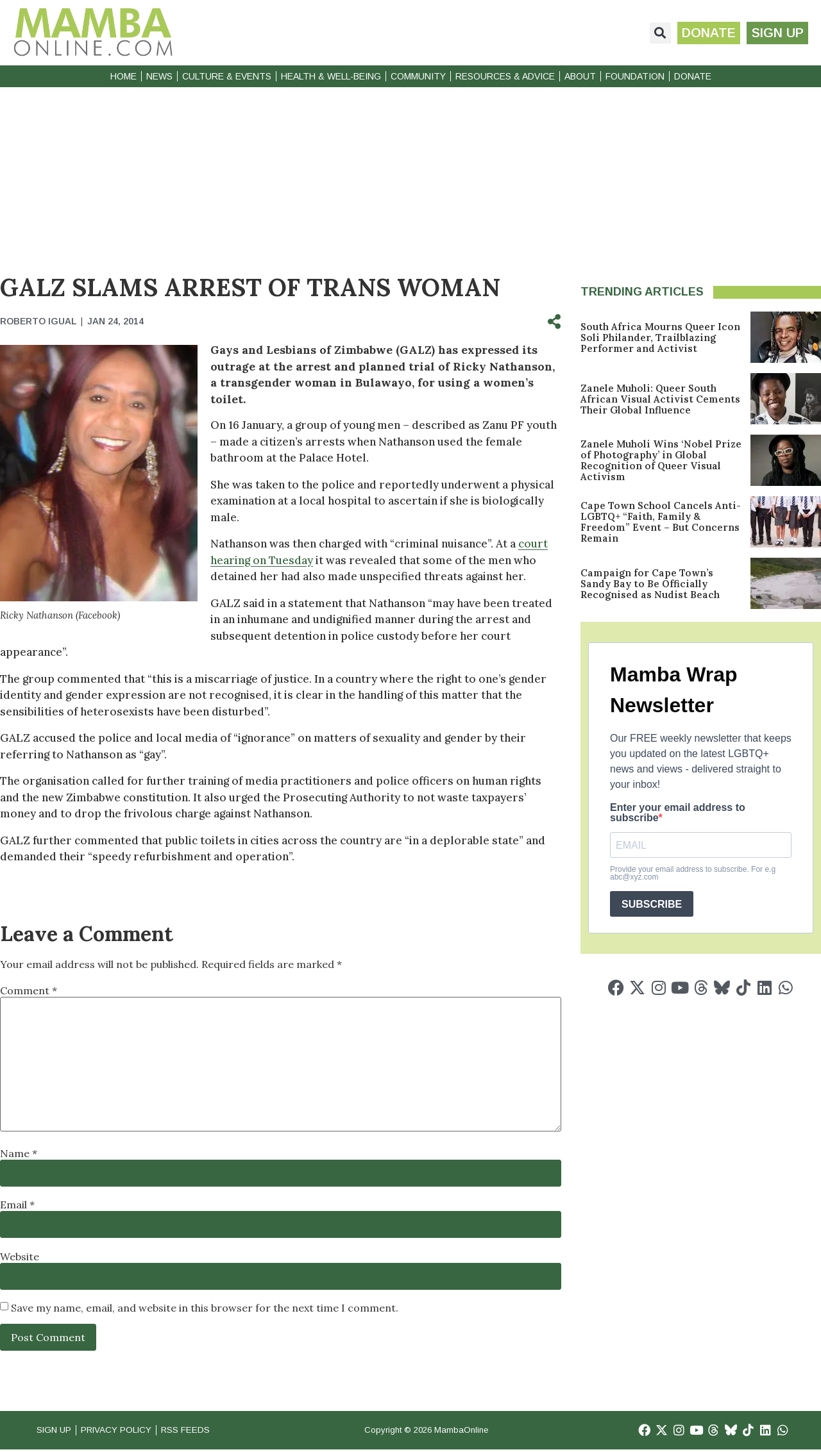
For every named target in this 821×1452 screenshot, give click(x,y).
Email (17, 1204)
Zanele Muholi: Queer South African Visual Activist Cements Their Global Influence (660, 399)
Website (19, 1256)
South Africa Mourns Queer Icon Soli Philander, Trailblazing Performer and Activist (660, 338)
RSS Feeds (205, 1431)
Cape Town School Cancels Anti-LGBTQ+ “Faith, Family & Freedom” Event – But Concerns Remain (660, 521)
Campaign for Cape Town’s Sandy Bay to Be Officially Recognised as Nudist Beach (650, 584)
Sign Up (56, 1431)
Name (18, 1153)
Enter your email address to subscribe (677, 813)
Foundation (634, 76)
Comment (28, 990)
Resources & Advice (505, 76)
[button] (653, 33)
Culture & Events (226, 76)
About (580, 76)
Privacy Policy (127, 1431)
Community (418, 76)
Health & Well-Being (331, 76)
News (159, 76)
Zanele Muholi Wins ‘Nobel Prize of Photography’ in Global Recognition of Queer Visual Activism (660, 460)
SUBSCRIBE (652, 904)
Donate (692, 76)
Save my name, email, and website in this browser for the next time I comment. (204, 1308)
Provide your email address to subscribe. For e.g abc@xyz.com (692, 873)
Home (123, 76)
